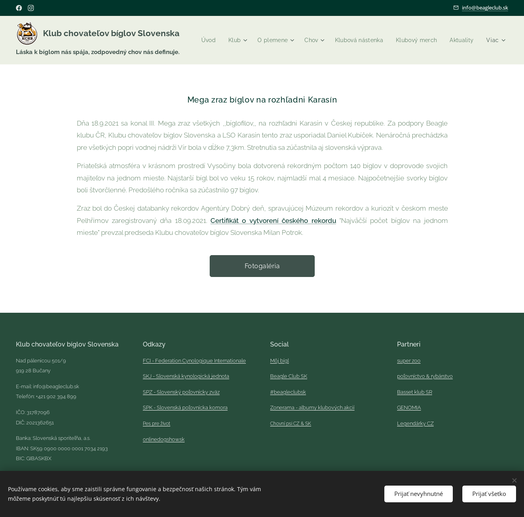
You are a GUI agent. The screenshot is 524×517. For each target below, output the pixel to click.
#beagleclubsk (288, 392)
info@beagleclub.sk (485, 7)
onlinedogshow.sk (164, 439)
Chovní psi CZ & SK (290, 423)
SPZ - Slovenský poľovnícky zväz (181, 392)
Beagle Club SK (288, 376)
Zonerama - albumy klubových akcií (312, 408)
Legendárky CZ (415, 423)
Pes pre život (156, 423)
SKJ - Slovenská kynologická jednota (186, 376)
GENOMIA (409, 408)
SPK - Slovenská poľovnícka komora (185, 408)
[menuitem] (240, 40)
